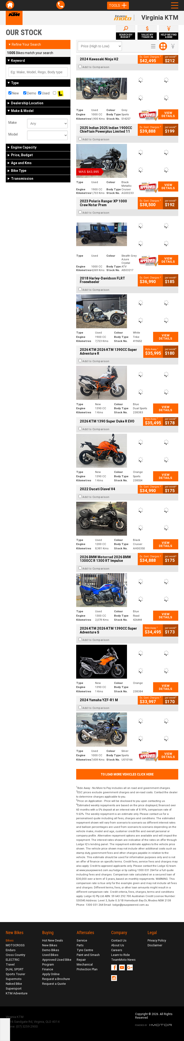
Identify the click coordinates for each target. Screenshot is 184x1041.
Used (44, 93)
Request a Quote (54, 984)
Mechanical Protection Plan (87, 966)
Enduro (11, 950)
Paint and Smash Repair (88, 957)
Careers (116, 950)
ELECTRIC (12, 960)
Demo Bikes (50, 950)
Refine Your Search (24, 44)
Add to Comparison (95, 67)
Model (13, 134)
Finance (47, 969)
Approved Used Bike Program (56, 962)
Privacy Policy (157, 940)
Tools (118, 5)
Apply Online (51, 974)
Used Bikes (50, 955)
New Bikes (49, 945)
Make (12, 122)
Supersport (14, 988)
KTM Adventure (17, 993)
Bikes (10, 940)
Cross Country (15, 955)
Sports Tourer (15, 974)
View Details (168, 114)
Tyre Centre (85, 950)
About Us (117, 945)
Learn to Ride (120, 955)
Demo (29, 93)
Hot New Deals (52, 940)
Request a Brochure (56, 979)
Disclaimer (155, 945)
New (13, 93)
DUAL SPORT (15, 969)
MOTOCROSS (15, 945)
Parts (80, 945)
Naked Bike (14, 984)
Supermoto (14, 979)
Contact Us (118, 940)
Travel (10, 964)
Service (82, 940)
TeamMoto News (123, 960)
